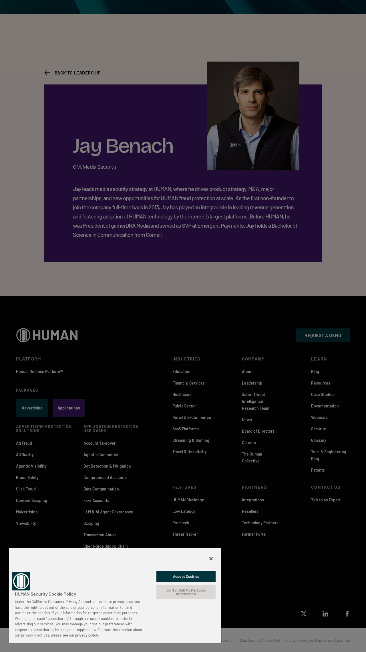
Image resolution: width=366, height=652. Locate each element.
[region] (115, 595)
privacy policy (86, 635)
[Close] (211, 558)
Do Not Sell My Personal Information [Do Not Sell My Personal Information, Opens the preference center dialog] (186, 592)
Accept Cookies (186, 576)
